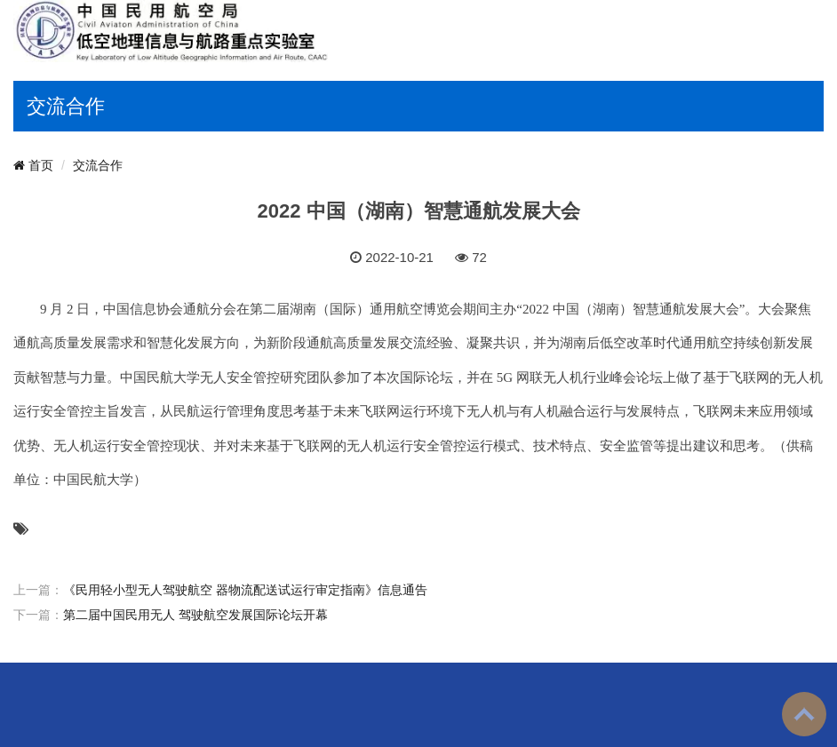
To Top (804, 714)
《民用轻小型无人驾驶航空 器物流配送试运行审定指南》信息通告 (245, 590)
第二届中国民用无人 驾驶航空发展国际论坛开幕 (195, 615)
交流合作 (98, 165)
